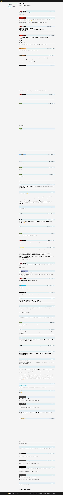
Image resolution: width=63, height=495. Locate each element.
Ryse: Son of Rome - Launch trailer (25, 98)
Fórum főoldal (10, 4)
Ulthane (20, 383)
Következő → (29, 5)
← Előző (20, 5)
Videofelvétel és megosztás (23, 97)
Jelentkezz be (10, 6)
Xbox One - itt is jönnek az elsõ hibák (25, 12)
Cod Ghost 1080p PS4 (23, 385)
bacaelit (20, 161)
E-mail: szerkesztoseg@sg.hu (46, 493)
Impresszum (38, 493)
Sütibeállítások (53, 493)
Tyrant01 (20, 213)
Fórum (41, 493)
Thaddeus (20, 306)
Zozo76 (20, 219)
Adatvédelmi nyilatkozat (32, 493)
